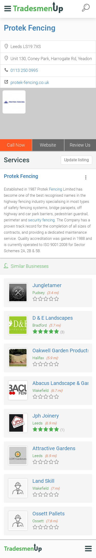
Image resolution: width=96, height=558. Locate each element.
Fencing (55, 189)
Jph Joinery (45, 416)
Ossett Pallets (48, 513)
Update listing (76, 159)
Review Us (80, 145)
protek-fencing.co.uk (29, 82)
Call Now (16, 145)
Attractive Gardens (53, 448)
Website (48, 145)
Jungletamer (47, 285)
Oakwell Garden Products (61, 350)
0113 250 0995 (24, 70)
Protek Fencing (29, 27)
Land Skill (43, 481)
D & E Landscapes (52, 318)
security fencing (41, 220)
